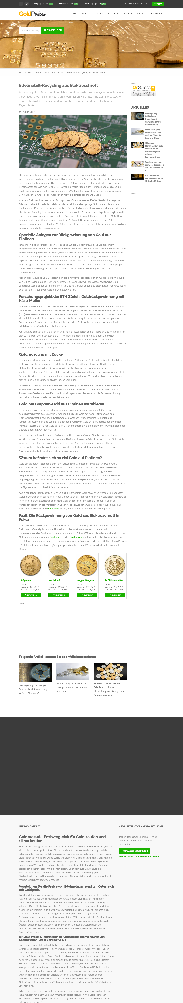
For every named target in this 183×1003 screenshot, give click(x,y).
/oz (42, 4)
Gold (86, 13)
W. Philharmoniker (114, 580)
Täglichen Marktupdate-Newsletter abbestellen (139, 856)
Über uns (116, 4)
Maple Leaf (54, 580)
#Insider (156, 13)
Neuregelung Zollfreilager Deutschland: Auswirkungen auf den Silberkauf (34, 689)
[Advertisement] (116, 45)
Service (142, 13)
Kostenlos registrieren (136, 4)
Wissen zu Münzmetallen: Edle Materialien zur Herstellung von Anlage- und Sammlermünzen (109, 689)
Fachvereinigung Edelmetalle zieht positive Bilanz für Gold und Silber (72, 687)
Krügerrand (26, 580)
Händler (127, 13)
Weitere (112, 13)
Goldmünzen (56, 536)
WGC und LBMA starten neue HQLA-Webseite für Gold (154, 178)
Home (75, 13)
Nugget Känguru (85, 580)
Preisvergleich (53, 30)
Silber (98, 13)
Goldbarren (75, 536)
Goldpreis (53, 508)
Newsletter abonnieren (134, 850)
